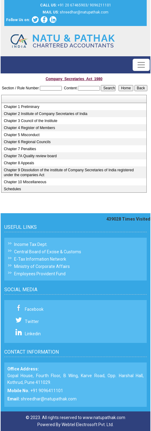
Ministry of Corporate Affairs (42, 266)
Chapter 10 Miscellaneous (25, 182)
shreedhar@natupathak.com (49, 398)
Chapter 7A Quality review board (30, 156)
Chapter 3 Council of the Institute (30, 121)
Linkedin (33, 333)
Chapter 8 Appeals (19, 163)
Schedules (12, 189)
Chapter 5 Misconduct (22, 135)
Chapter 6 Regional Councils (27, 142)
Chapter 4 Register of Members (29, 128)
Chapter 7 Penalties (20, 149)
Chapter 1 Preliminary (21, 107)
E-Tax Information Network (40, 259)
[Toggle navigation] (141, 65)
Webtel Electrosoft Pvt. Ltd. (88, 424)
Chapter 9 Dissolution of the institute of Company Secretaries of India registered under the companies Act (69, 172)
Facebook (34, 309)
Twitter (32, 321)
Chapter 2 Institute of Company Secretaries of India (45, 114)
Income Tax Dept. (30, 244)
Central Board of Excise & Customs (47, 251)
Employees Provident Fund (40, 273)
